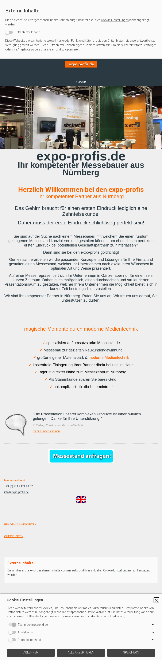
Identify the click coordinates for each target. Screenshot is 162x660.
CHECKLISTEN (13, 536)
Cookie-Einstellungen (115, 20)
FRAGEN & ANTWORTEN (20, 524)
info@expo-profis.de (16, 492)
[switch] (22, 32)
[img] (81, 69)
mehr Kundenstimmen (46, 431)
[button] (156, 600)
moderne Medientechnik (109, 357)
